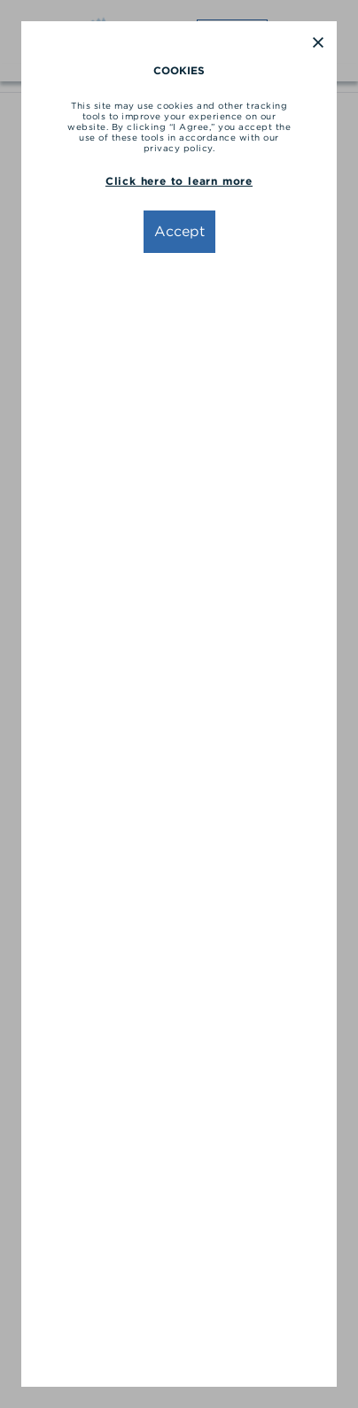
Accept (179, 231)
